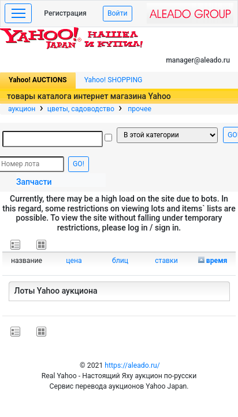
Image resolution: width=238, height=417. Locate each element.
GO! (78, 164)
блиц (120, 261)
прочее (138, 109)
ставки (166, 261)
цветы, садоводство (80, 109)
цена (74, 261)
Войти (117, 13)
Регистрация (65, 13)
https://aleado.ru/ (132, 365)
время (217, 261)
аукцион (21, 109)
